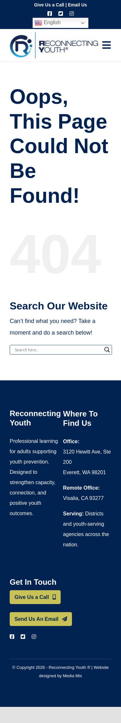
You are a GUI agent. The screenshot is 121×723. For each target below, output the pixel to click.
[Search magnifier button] (107, 349)
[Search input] (58, 349)
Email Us (77, 4)
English (48, 23)
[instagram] (71, 13)
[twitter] (60, 13)
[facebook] (49, 13)
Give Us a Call (49, 4)
